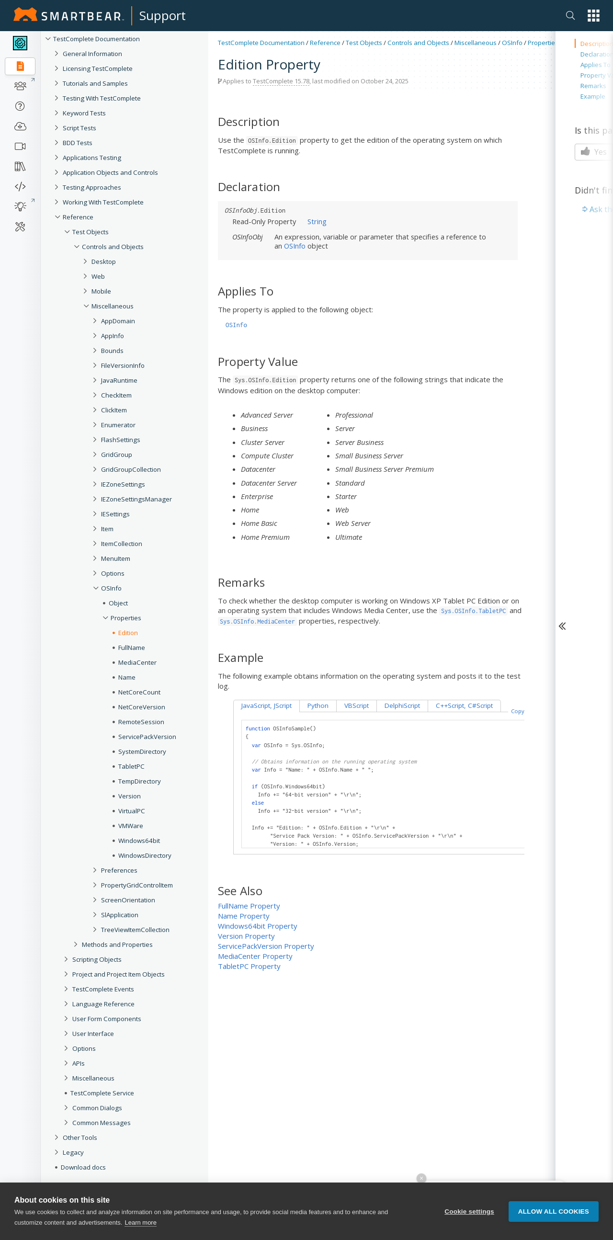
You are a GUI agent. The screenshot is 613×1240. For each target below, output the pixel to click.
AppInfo (112, 335)
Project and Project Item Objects (118, 974)
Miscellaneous (112, 306)
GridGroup (116, 454)
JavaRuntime (119, 380)
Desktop (103, 261)
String (317, 221)
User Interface (93, 1033)
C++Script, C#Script (464, 705)
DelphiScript (402, 705)
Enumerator (118, 425)
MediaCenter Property (255, 956)
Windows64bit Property (257, 926)
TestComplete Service (102, 1093)
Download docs (83, 1167)
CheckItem (116, 395)
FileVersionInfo (123, 365)
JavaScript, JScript (266, 705)
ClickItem (114, 410)
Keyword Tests (84, 113)
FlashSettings (120, 439)
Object (118, 603)
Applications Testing (92, 157)
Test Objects (90, 232)
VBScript (356, 705)
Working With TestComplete (103, 202)
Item (107, 528)
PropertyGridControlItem (137, 885)
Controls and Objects (113, 246)
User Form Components (106, 1018)
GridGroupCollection (131, 469)
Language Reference (103, 1004)
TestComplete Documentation (96, 38)
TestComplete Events (103, 989)
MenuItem (115, 558)
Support (162, 15)
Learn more (140, 1223)
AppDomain (118, 321)
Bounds (112, 350)
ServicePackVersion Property (266, 946)
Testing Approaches (92, 187)
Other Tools (80, 1137)
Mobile (101, 291)
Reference (78, 217)
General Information (92, 53)
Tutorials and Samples (95, 83)
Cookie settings (469, 1212)
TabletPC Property (249, 966)
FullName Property (249, 905)
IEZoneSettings (123, 484)
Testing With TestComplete (102, 98)
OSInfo (111, 588)
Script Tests (79, 128)
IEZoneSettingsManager (136, 499)
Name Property (244, 916)
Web (98, 276)
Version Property (246, 936)
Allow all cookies (553, 1212)
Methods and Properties (117, 944)
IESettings (115, 514)
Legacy (73, 1152)
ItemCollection (121, 543)
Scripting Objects (97, 959)
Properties (126, 618)
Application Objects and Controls (110, 172)
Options (113, 573)
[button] (594, 15)
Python (318, 705)
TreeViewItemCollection (135, 929)
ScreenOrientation (128, 900)
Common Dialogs (97, 1107)
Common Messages (101, 1122)
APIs (78, 1063)
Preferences (119, 870)
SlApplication (119, 914)
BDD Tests (77, 142)
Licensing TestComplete (98, 68)
